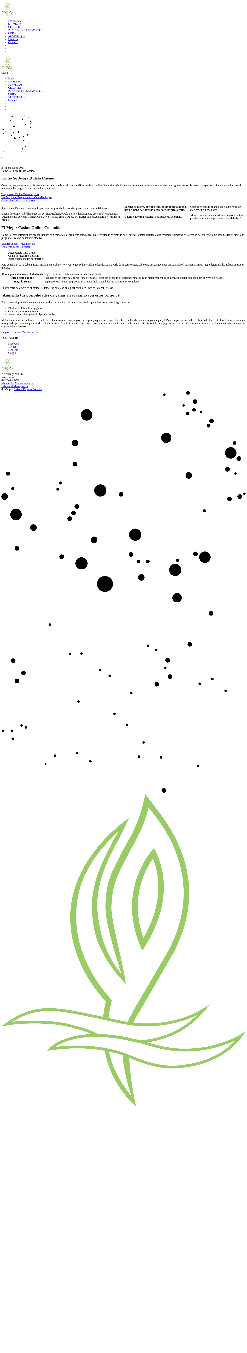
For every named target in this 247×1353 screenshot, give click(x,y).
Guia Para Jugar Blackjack (16, 246)
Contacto (13, 42)
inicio (11, 78)
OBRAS (12, 33)
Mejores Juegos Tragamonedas (18, 243)
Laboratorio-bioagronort (14, 386)
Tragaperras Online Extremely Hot (20, 194)
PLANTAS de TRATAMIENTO (26, 30)
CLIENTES (14, 26)
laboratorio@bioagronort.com (17, 383)
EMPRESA (14, 20)
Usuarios (13, 39)
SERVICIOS (15, 23)
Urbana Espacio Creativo (28, 389)
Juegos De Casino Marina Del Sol (20, 332)
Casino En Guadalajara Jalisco (18, 200)
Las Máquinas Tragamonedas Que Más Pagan (26, 197)
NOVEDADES (16, 36)
